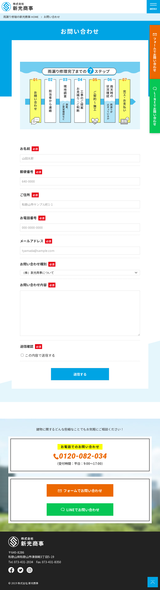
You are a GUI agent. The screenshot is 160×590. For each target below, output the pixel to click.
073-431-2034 (23, 562)
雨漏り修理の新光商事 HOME (21, 17)
